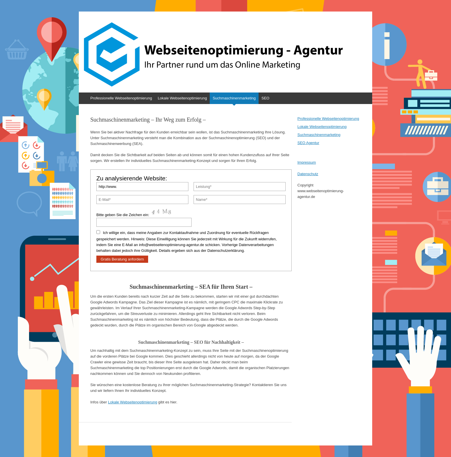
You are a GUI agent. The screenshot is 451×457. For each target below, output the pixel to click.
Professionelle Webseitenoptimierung (121, 98)
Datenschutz (307, 174)
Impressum (306, 162)
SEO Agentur (308, 143)
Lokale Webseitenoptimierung (182, 98)
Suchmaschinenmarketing (234, 98)
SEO (265, 98)
